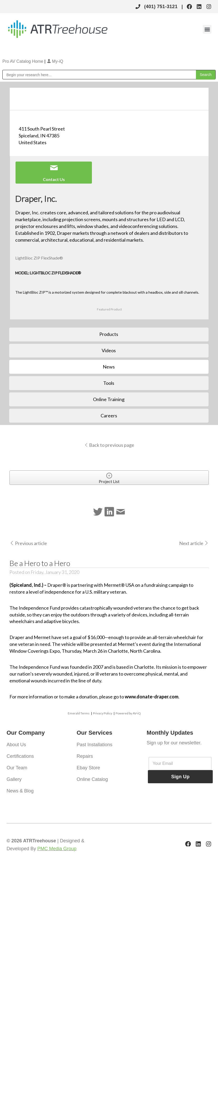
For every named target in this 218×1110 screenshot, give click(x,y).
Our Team (17, 767)
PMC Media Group (56, 848)
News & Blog (20, 790)
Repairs (85, 756)
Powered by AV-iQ (128, 713)
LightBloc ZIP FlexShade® (39, 257)
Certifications (20, 756)
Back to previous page (109, 445)
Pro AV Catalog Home (23, 61)
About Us (16, 744)
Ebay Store (88, 767)
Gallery (14, 779)
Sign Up (180, 776)
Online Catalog (92, 779)
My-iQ (55, 61)
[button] (207, 29)
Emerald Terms (79, 713)
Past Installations (94, 744)
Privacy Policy (102, 713)
